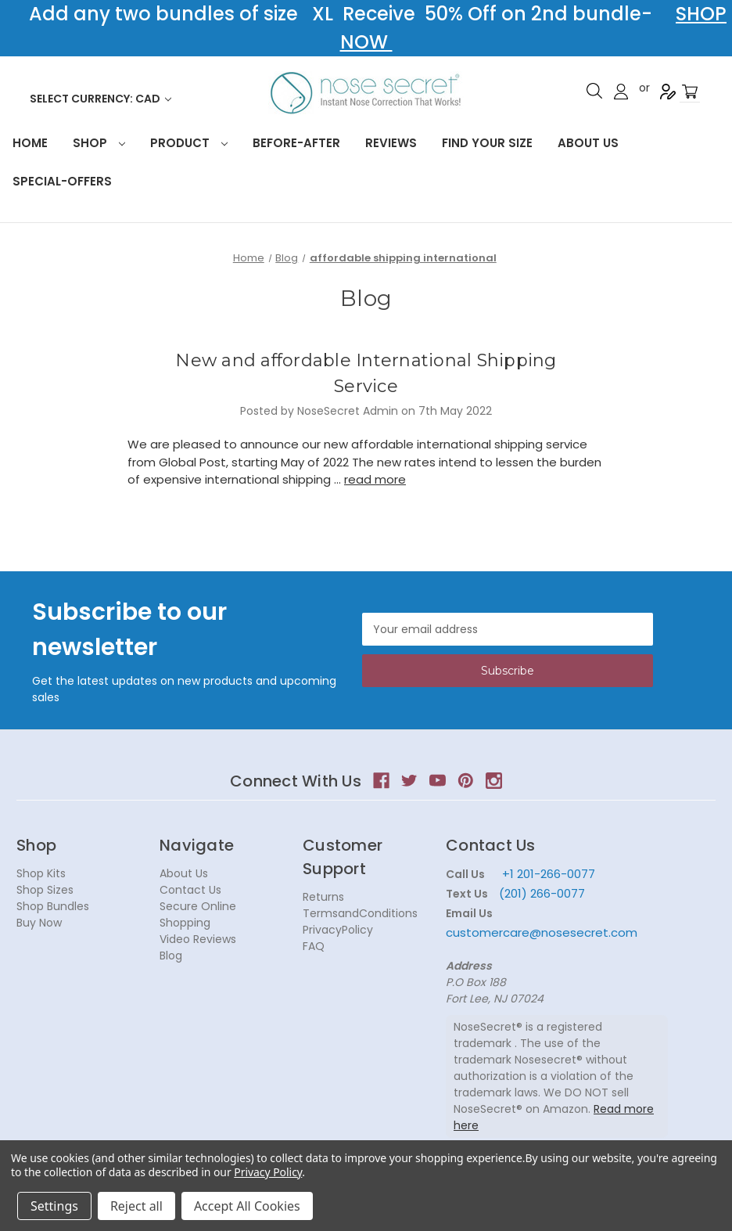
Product (189, 143)
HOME (30, 143)
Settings (54, 1206)
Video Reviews (198, 939)
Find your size (487, 143)
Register (667, 92)
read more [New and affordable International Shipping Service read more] (375, 479)
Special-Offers (62, 181)
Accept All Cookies (247, 1206)
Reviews (391, 143)
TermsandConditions (360, 913)
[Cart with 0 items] (690, 92)
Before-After (296, 143)
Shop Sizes (45, 890)
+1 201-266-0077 (548, 874)
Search (594, 91)
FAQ (314, 946)
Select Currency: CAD (100, 98)
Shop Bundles (52, 906)
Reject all (136, 1206)
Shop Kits (41, 873)
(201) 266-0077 (542, 893)
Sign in (621, 92)
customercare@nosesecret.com (541, 932)
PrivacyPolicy (338, 930)
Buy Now (39, 922)
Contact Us (190, 890)
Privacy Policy (268, 1171)
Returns (323, 897)
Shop (99, 143)
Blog (171, 955)
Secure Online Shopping (198, 914)
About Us (588, 143)
